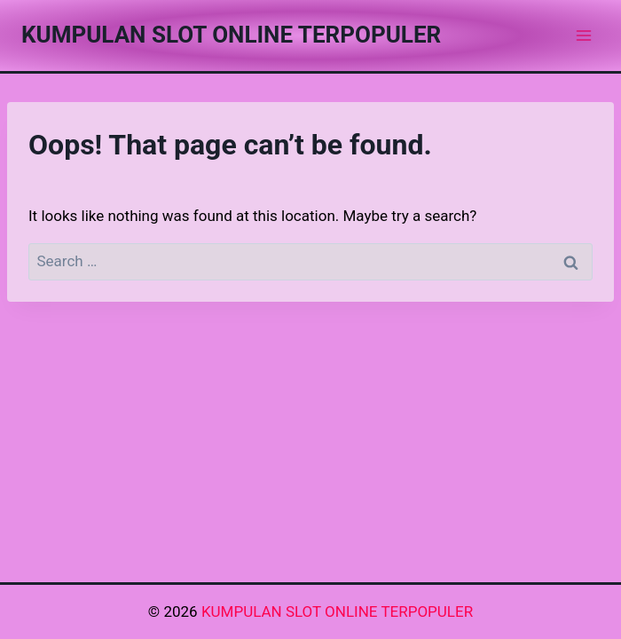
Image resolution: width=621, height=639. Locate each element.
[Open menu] (583, 35)
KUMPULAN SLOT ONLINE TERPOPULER (337, 611)
